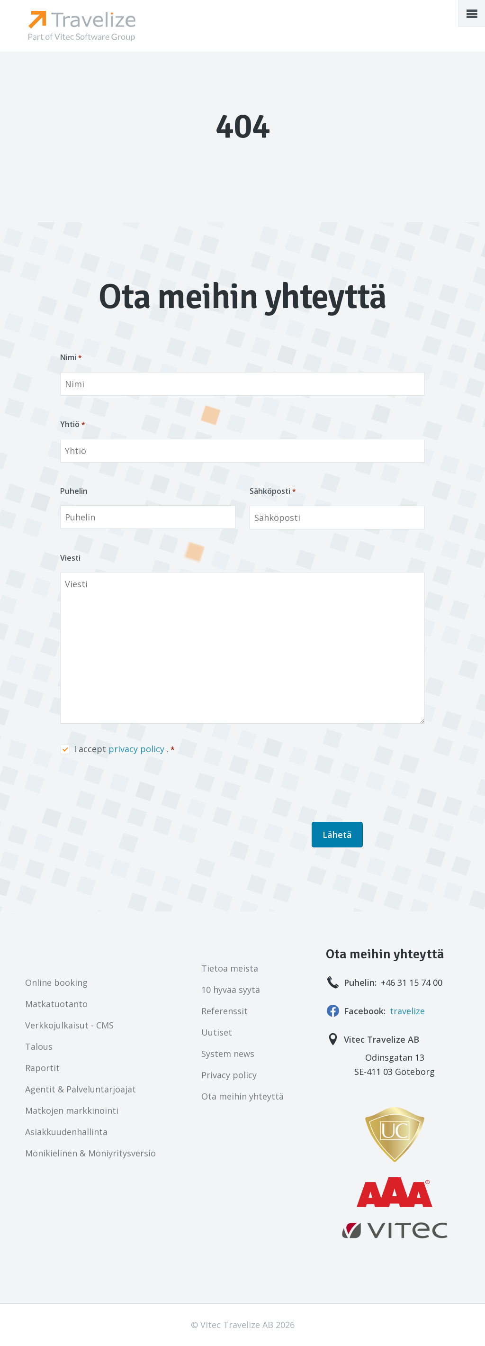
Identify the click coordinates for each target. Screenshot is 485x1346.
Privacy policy (229, 1075)
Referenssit (224, 1011)
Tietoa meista (229, 968)
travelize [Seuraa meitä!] (407, 1011)
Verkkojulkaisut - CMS (69, 1025)
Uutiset (216, 1032)
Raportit (42, 1067)
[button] (471, 13)
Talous (39, 1046)
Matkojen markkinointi (71, 1110)
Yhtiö (70, 424)
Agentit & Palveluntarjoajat (80, 1089)
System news (227, 1053)
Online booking (56, 982)
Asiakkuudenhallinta (66, 1131)
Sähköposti (270, 491)
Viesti (70, 558)
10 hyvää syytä (230, 989)
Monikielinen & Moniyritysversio (90, 1153)
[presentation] (132, 789)
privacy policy (136, 749)
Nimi (68, 357)
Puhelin (74, 491)
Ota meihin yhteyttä (242, 1096)
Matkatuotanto (56, 1004)
